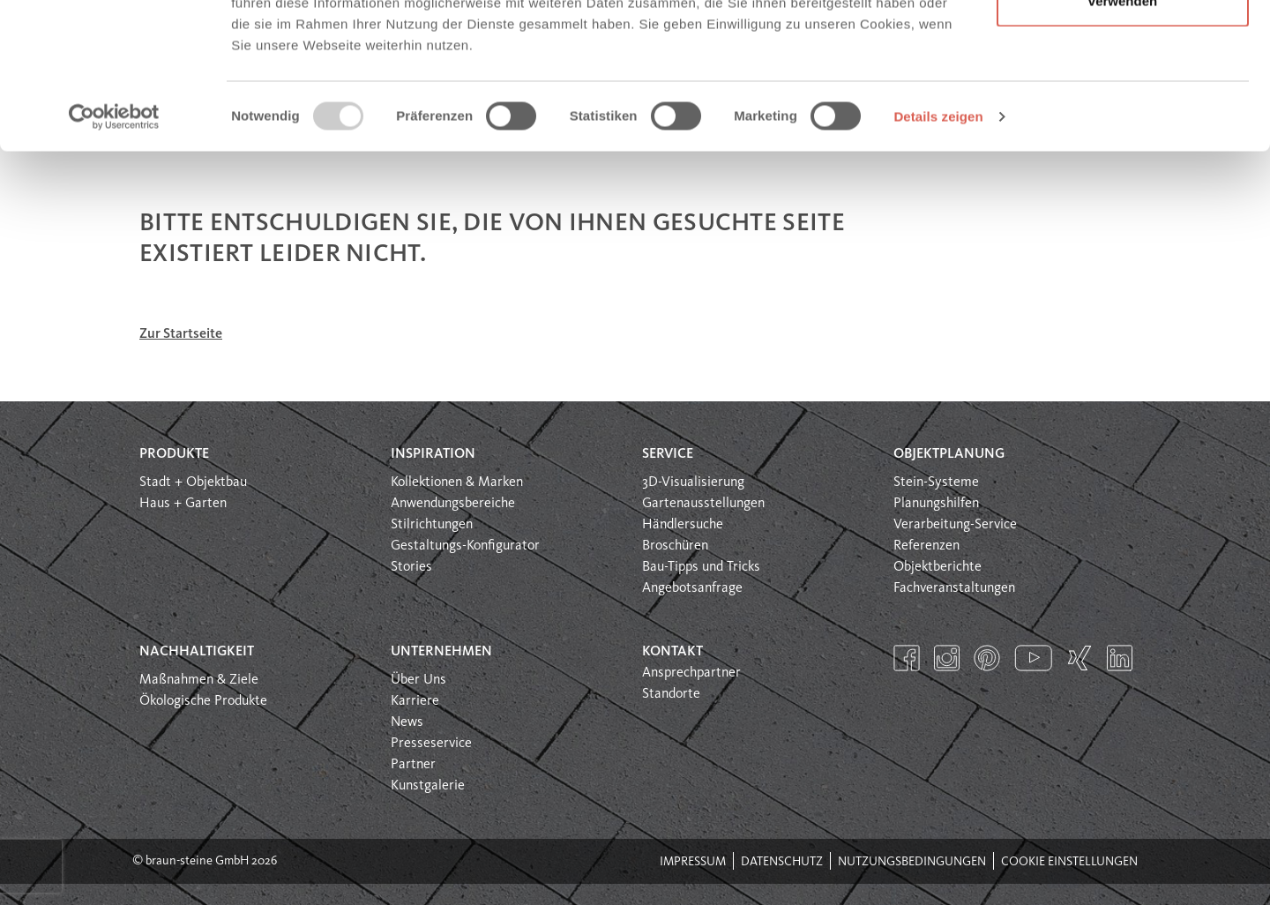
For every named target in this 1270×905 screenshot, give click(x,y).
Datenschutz (782, 862)
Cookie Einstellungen (1069, 862)
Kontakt (672, 652)
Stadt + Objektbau (193, 482)
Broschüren (675, 546)
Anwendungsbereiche (453, 504)
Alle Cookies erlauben (1123, 46)
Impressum (693, 862)
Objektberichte (937, 567)
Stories (411, 567)
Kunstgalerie (428, 786)
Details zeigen (937, 241)
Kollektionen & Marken (457, 482)
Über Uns (418, 680)
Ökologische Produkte (203, 701)
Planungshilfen (936, 504)
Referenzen (926, 546)
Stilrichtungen (432, 525)
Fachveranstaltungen (954, 588)
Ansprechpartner (691, 673)
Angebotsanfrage (692, 588)
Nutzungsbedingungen (912, 862)
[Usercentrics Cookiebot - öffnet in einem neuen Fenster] (114, 241)
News (407, 722)
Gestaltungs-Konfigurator (465, 546)
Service (667, 454)
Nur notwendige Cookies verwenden (1122, 115)
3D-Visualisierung (693, 482)
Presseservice (431, 744)
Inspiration (433, 454)
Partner (413, 765)
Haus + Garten (183, 504)
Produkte (174, 454)
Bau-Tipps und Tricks (701, 567)
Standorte (671, 694)
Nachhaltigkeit (196, 652)
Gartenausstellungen (703, 504)
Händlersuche (682, 525)
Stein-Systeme (936, 482)
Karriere (415, 701)
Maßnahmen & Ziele (198, 680)
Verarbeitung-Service (955, 525)
